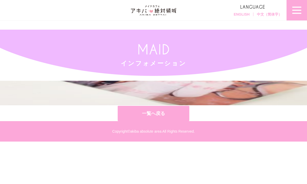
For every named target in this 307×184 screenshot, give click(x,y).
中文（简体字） (269, 14)
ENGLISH (241, 14)
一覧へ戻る (153, 113)
